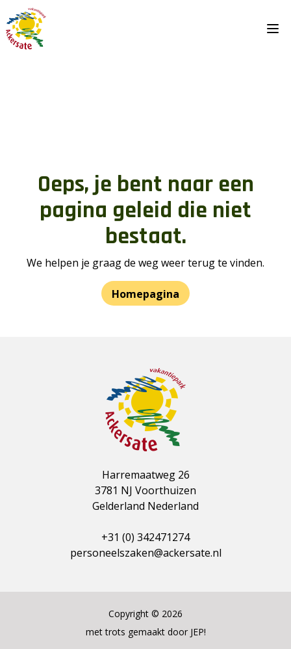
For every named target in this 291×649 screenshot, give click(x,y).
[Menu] (275, 28)
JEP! (198, 632)
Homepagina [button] (145, 294)
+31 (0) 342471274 (145, 537)
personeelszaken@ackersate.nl (145, 553)
